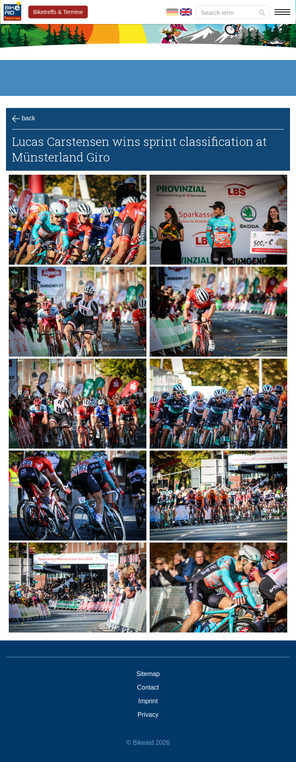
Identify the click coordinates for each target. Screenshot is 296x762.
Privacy (148, 715)
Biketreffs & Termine (58, 12)
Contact (148, 687)
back (23, 119)
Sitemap (148, 674)
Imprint (148, 701)
